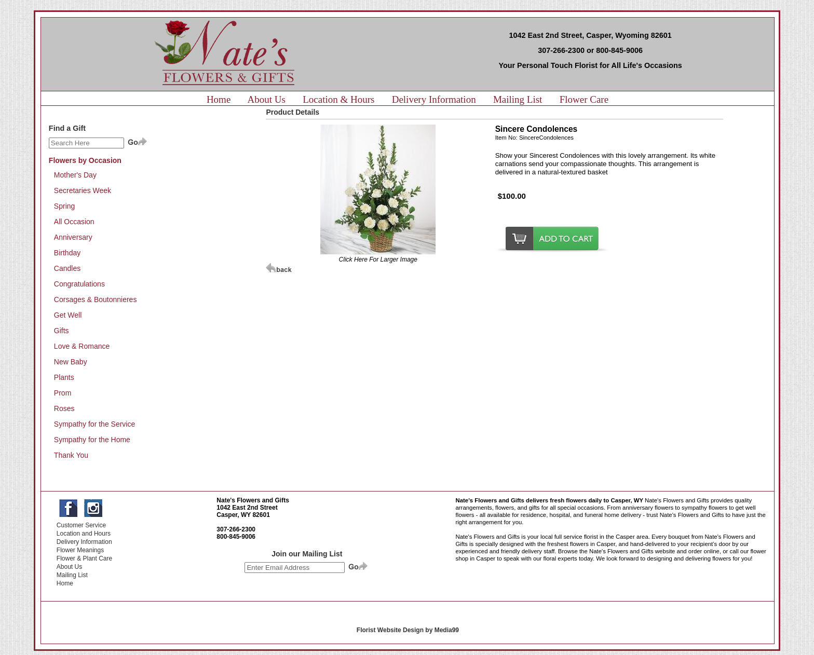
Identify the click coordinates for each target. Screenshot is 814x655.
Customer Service (81, 525)
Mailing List (517, 99)
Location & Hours (338, 99)
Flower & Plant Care (84, 558)
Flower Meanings (80, 550)
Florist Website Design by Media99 (408, 630)
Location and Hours (84, 533)
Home (218, 99)
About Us (267, 99)
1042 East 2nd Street (246, 507)
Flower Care (584, 99)
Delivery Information (434, 99)
